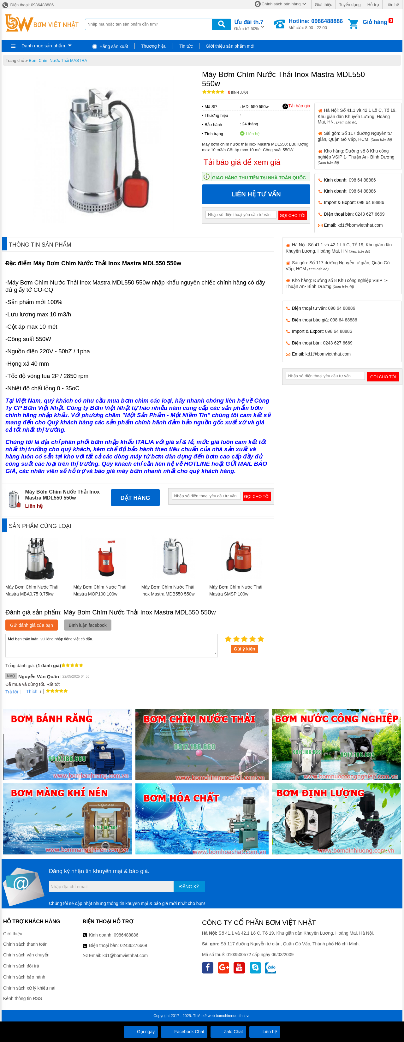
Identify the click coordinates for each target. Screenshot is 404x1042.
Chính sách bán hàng (281, 4)
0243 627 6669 (369, 214)
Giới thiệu (323, 4)
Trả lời (11, 691)
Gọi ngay (141, 1031)
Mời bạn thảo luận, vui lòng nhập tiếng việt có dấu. (111, 645)
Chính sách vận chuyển (26, 954)
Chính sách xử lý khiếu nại (29, 988)
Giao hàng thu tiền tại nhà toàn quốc (259, 177)
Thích (29, 691)
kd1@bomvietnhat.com (360, 225)
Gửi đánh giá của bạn (31, 625)
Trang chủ (15, 60)
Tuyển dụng (350, 4)
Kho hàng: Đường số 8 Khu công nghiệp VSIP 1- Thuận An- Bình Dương (356, 156)
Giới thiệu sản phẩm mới (230, 46)
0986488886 (126, 934)
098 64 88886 (362, 180)
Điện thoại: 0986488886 (28, 5)
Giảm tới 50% (249, 24)
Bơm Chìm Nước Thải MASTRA (58, 60)
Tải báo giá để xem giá (242, 162)
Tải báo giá (296, 106)
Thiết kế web (204, 1016)
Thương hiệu (153, 46)
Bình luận (238, 92)
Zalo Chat (228, 1031)
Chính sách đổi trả (21, 965)
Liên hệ (392, 4)
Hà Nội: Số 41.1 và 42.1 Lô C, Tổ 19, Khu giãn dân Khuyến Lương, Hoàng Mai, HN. (357, 116)
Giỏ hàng (375, 22)
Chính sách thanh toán (25, 944)
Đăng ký (189, 886)
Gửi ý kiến (244, 648)
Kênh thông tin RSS (22, 998)
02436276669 (133, 945)
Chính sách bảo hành (24, 976)
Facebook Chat (184, 1031)
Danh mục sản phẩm (43, 45)
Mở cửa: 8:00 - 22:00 (315, 24)
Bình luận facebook (88, 625)
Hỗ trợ (373, 4)
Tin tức (186, 46)
